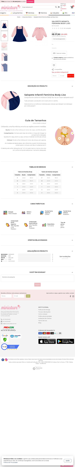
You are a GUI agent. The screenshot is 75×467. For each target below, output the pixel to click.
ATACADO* (30, 1)
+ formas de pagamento (59, 39)
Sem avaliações (65, 256)
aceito (68, 460)
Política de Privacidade (11, 462)
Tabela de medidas (59, 53)
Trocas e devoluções (44, 312)
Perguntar (37, 284)
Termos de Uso (42, 320)
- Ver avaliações (61, 28)
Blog (39, 322)
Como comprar (42, 314)
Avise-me (71, 75)
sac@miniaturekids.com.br (9, 323)
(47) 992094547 (7, 319)
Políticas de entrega (44, 309)
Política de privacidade (45, 316)
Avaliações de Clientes (44, 318)
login (64, 5)
